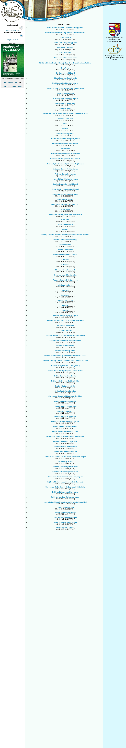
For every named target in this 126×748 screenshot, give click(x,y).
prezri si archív (10, 82)
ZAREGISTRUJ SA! (13, 31)
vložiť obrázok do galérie (12, 86)
